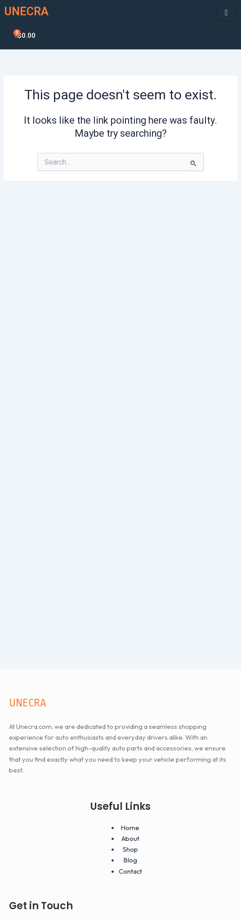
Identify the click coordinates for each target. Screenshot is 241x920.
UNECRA (26, 11)
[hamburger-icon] (226, 12)
